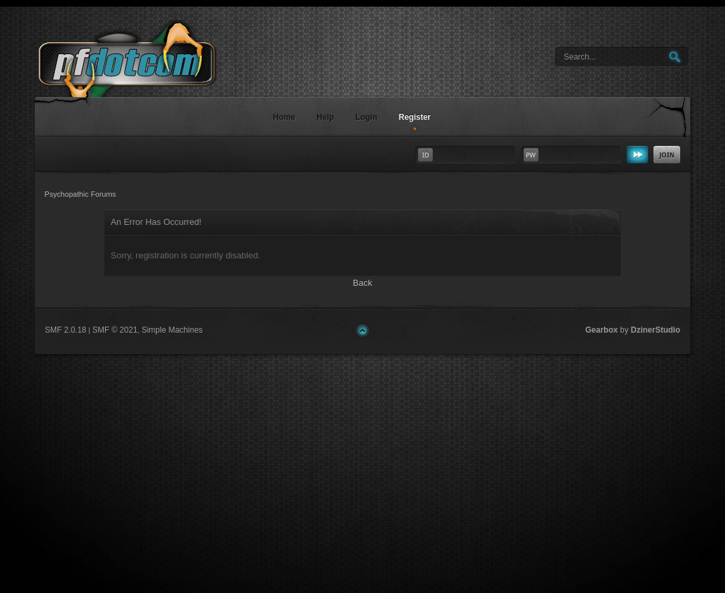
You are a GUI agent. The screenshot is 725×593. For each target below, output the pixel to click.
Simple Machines (172, 330)
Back (363, 283)
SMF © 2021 (115, 330)
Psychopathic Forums (148, 78)
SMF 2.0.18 (65, 330)
